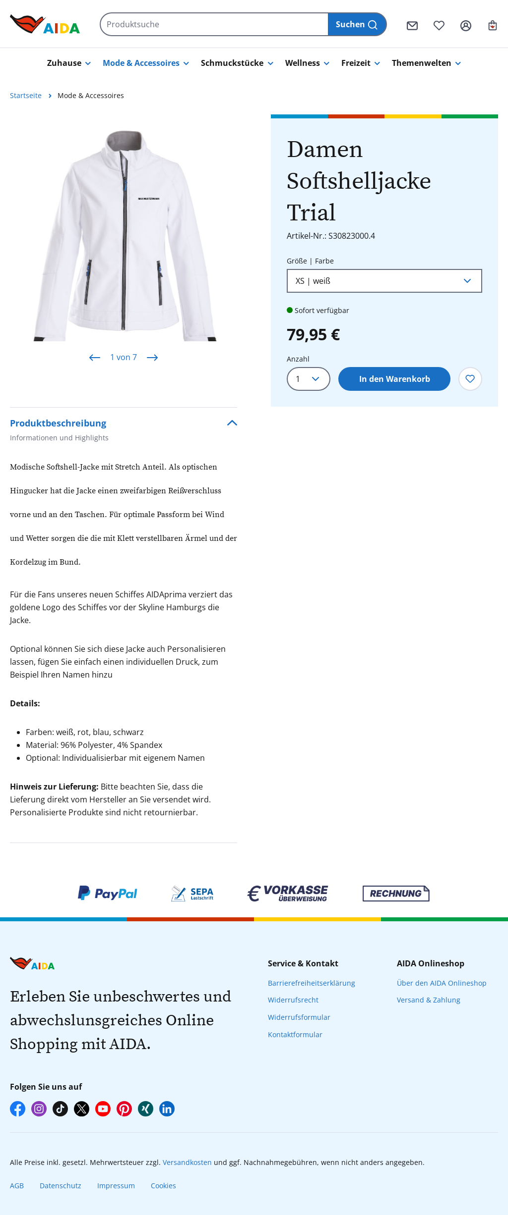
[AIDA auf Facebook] (17, 1108)
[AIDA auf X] (81, 1108)
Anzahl (298, 359)
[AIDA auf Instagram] (39, 1108)
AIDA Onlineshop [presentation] (430, 963)
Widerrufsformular (299, 1017)
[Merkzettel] (439, 24)
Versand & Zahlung (428, 999)
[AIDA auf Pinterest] (124, 1108)
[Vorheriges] (94, 357)
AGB (17, 1185)
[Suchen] (357, 24)
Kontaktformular (295, 1034)
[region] (123, 243)
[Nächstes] (152, 357)
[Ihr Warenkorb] (492, 24)
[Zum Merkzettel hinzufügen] (470, 379)
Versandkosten (187, 1162)
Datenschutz (60, 1185)
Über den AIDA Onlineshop (442, 983)
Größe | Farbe (310, 260)
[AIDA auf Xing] (145, 1108)
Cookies (163, 1185)
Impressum (116, 1185)
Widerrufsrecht (293, 999)
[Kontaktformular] (412, 24)
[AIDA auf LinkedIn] (167, 1108)
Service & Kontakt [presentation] (303, 963)
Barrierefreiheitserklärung (311, 983)
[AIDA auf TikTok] (60, 1108)
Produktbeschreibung (59, 431)
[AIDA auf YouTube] (103, 1108)
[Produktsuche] (214, 24)
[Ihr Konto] (465, 24)
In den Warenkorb (394, 378)
